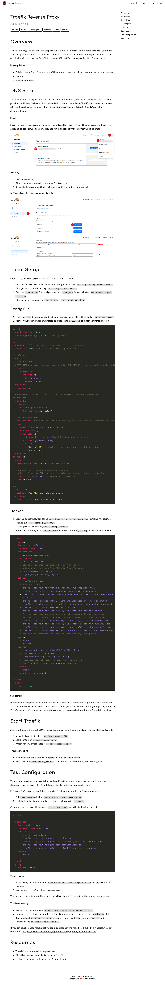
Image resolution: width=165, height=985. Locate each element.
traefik (23, 29)
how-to (15, 29)
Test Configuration (128, 35)
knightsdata (16, 3)
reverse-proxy (35, 29)
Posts (131, 3)
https (57, 29)
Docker (125, 27)
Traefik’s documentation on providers (35, 951)
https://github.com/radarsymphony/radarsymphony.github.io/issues (59, 931)
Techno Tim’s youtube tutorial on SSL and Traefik (41, 958)
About (146, 3)
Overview (125, 13)
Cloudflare (86, 103)
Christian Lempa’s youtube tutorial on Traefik (39, 955)
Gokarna (91, 978)
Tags (138, 3)
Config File (126, 24)
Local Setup (125, 20)
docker (65, 29)
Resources (125, 38)
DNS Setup (125, 16)
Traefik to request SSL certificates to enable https (65, 58)
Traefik (62, 50)
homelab (47, 29)
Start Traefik (126, 31)
